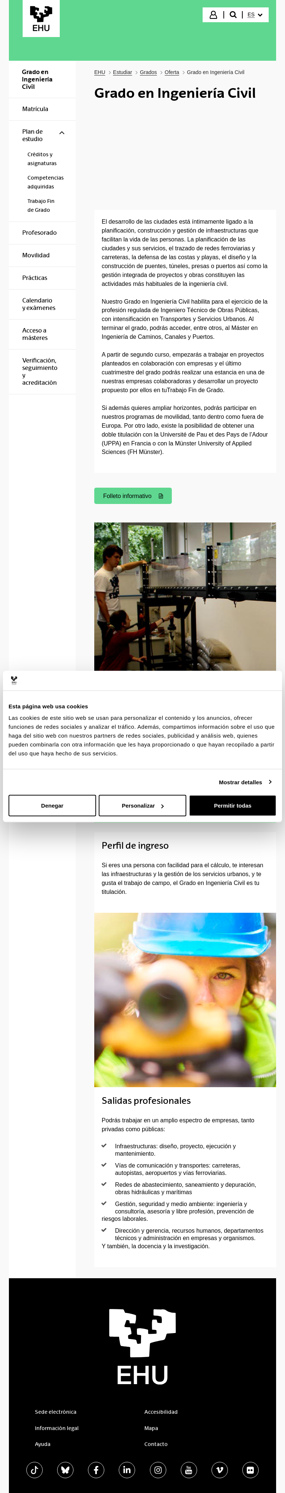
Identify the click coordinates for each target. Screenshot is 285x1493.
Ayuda (42, 1444)
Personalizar (143, 805)
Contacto (156, 1444)
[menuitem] (255, 14)
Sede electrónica (55, 1412)
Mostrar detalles (240, 782)
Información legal (57, 1428)
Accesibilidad (161, 1412)
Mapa (151, 1428)
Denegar (52, 805)
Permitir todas (233, 805)
